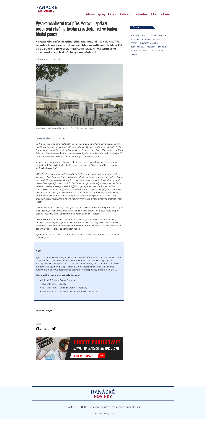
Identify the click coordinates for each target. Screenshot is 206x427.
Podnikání (165, 21)
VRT (54, 145)
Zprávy (101, 21)
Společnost (125, 21)
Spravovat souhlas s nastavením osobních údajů (115, 414)
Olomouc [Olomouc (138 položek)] (157, 46)
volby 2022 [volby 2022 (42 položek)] (144, 58)
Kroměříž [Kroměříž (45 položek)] (162, 54)
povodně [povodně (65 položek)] (135, 43)
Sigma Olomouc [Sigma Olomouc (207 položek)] (158, 42)
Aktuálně (90, 21)
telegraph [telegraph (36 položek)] (146, 46)
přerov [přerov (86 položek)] (134, 50)
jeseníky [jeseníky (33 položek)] (145, 43)
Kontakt (71, 414)
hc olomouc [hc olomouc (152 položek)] (158, 58)
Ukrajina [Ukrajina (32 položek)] (134, 62)
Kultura (112, 21)
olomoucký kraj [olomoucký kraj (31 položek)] (137, 54)
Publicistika (141, 21)
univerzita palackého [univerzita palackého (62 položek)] (149, 50)
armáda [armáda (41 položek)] (134, 58)
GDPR (82, 414)
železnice (62, 145)
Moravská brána (43, 145)
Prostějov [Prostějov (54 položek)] (151, 54)
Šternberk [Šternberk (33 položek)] (135, 46)
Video (153, 21)
